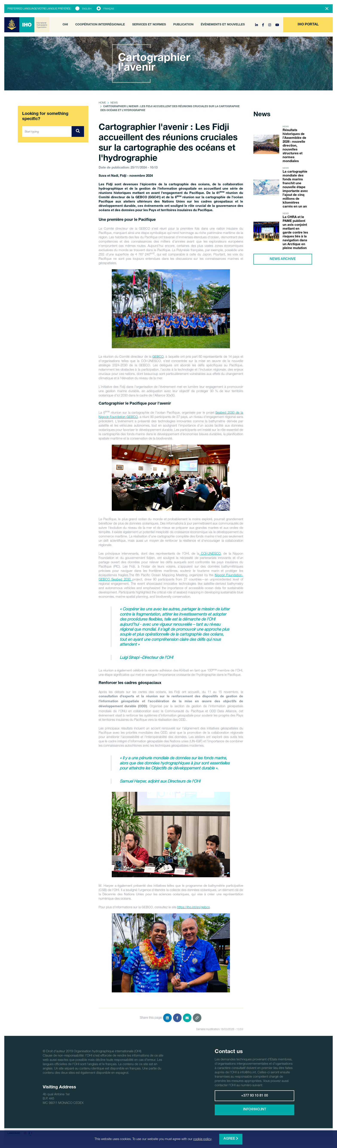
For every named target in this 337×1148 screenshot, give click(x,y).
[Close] (327, 8)
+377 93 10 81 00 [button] (254, 1096)
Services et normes (149, 24)
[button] (308, 24)
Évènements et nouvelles (223, 24)
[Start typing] (47, 131)
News (114, 102)
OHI (65, 24)
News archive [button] (283, 259)
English (86, 8)
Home (102, 102)
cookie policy (202, 1139)
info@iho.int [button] (254, 1109)
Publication (183, 24)
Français (108, 8)
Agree (231, 1139)
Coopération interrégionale (100, 24)
